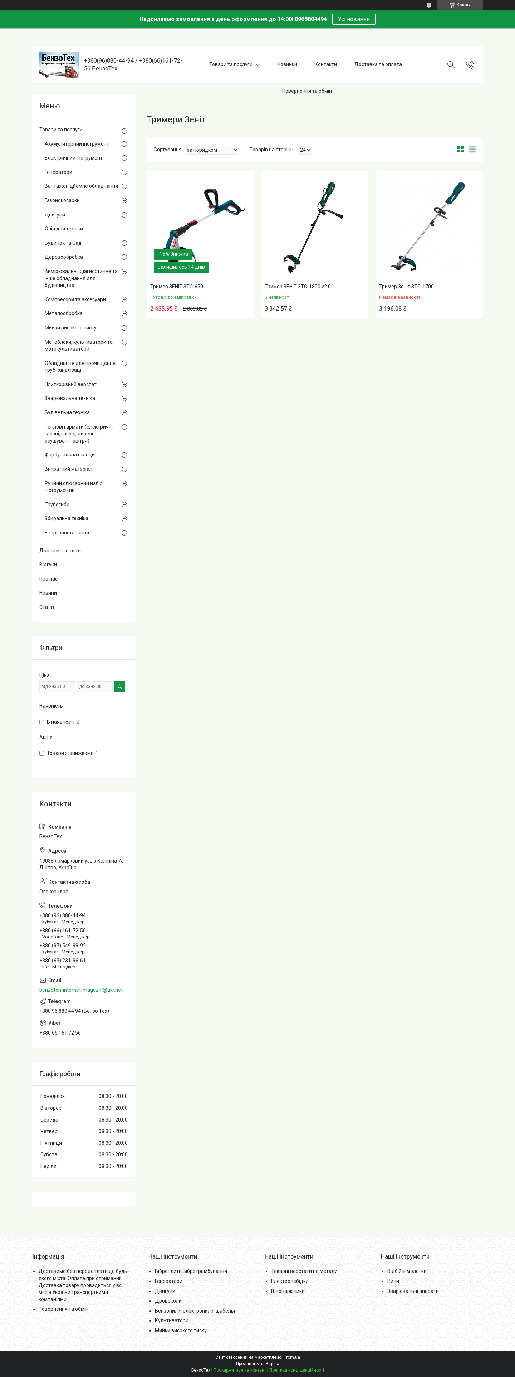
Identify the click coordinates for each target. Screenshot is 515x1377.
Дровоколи (168, 1301)
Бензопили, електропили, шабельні (196, 1311)
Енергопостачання (67, 533)
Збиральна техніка (66, 518)
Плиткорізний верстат (71, 384)
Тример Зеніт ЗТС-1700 (406, 286)
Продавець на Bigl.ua (257, 1363)
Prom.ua (292, 1357)
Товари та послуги (230, 64)
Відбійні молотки (407, 1271)
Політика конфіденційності (296, 1370)
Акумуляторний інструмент (77, 144)
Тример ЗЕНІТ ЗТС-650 (176, 286)
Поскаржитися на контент (240, 1370)
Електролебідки (290, 1281)
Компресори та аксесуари (75, 299)
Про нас (48, 579)
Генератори (58, 172)
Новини (48, 593)
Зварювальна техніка (70, 398)
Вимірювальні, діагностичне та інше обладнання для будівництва (81, 278)
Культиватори (171, 1320)
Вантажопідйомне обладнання (81, 186)
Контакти (326, 64)
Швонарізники (288, 1291)
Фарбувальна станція (70, 455)
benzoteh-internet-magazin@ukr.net (81, 990)
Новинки (287, 64)
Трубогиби (57, 504)
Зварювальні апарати (413, 1291)
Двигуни (55, 215)
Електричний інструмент (74, 158)
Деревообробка (64, 257)
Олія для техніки (64, 228)
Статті (46, 607)
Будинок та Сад (63, 243)
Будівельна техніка (67, 412)
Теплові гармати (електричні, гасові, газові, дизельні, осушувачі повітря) (79, 434)
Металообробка (64, 313)
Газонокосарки (62, 200)
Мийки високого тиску (71, 328)
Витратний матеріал (68, 469)
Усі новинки (354, 19)
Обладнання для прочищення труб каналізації (80, 366)
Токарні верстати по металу (304, 1271)
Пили (393, 1281)
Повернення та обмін (307, 91)
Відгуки (48, 564)
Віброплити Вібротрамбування (191, 1271)
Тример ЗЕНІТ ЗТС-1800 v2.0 (298, 286)
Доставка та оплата (378, 64)
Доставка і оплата (61, 550)
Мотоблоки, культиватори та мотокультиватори (79, 345)
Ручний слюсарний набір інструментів (74, 486)
